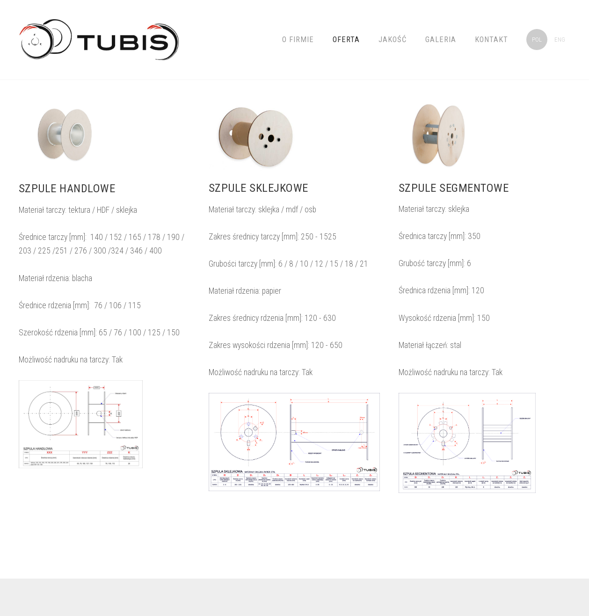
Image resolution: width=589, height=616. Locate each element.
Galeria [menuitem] (440, 39)
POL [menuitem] (537, 39)
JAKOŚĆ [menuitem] (392, 39)
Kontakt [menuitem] (491, 39)
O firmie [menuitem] (298, 39)
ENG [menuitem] (559, 39)
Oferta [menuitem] (346, 39)
